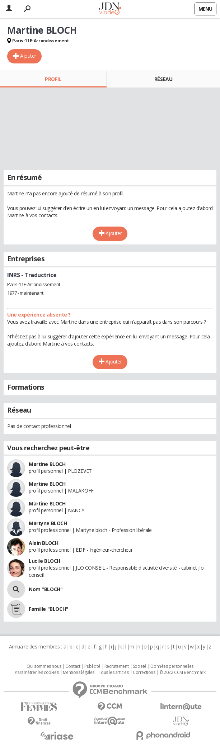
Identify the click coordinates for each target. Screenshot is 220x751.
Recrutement (116, 666)
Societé (139, 666)
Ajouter (28, 55)
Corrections (144, 672)
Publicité (92, 666)
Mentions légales (78, 672)
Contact (72, 666)
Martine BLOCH (47, 464)
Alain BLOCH (43, 543)
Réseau (163, 79)
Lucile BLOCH (44, 560)
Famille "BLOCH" (48, 608)
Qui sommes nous (44, 666)
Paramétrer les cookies (36, 672)
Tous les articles (114, 672)
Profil (53, 79)
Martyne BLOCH (48, 523)
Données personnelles (171, 666)
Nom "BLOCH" (45, 589)
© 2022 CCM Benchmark (182, 672)
